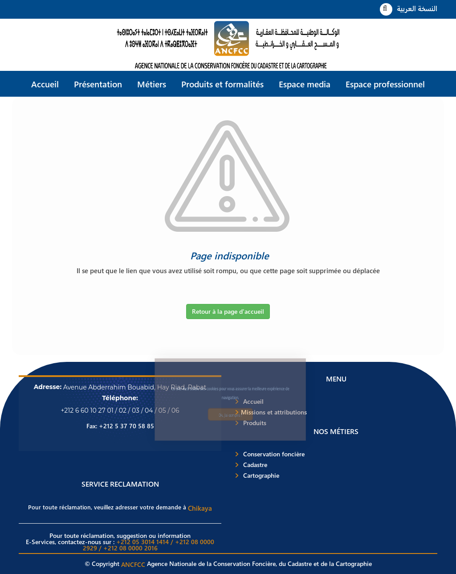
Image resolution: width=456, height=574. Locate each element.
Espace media (304, 84)
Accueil (45, 84)
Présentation (98, 84)
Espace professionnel (385, 84)
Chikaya (200, 508)
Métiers (151, 84)
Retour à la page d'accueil (228, 311)
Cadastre (255, 465)
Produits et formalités (222, 84)
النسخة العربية (417, 8)
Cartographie (261, 475)
